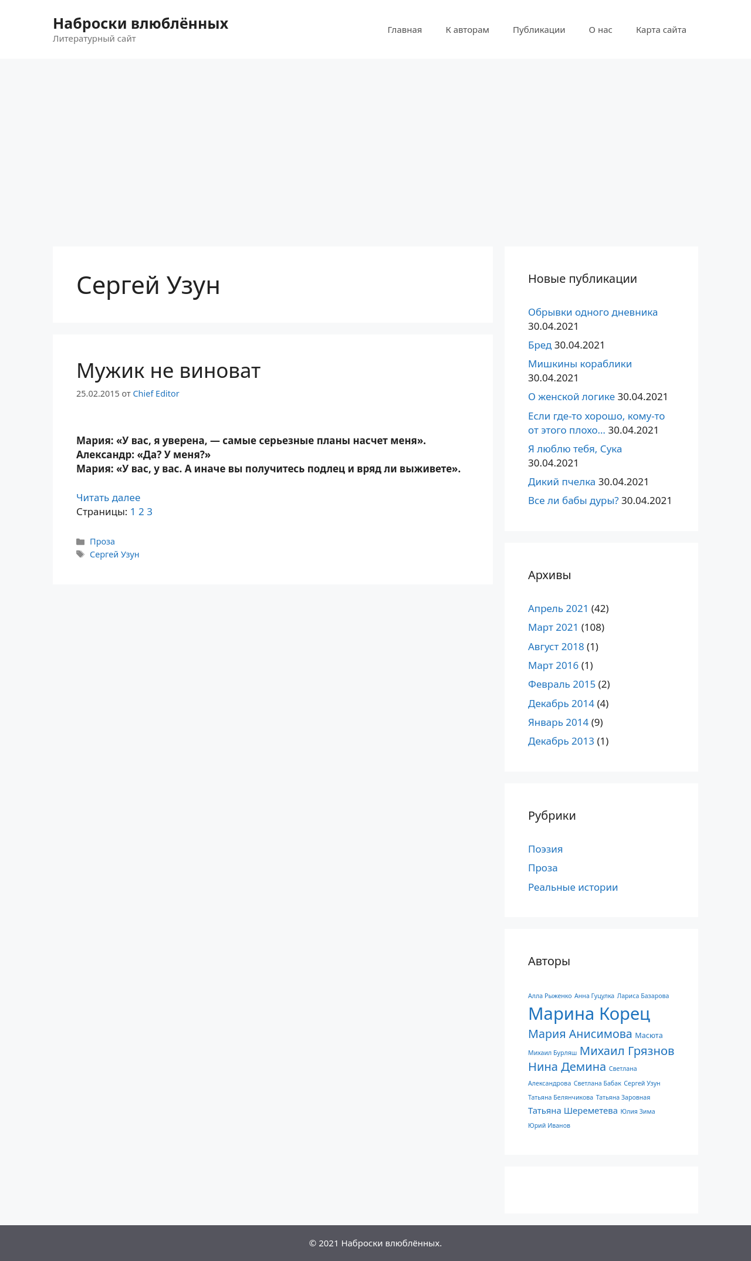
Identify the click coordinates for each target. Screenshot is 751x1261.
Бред (540, 344)
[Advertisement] (375, 147)
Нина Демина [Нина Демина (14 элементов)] (567, 1066)
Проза (102, 541)
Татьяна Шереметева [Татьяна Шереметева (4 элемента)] (573, 1110)
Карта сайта (661, 29)
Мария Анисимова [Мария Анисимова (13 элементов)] (580, 1034)
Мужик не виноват (168, 370)
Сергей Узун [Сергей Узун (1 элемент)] (642, 1083)
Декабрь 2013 (561, 741)
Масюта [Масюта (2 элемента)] (648, 1035)
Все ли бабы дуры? (573, 500)
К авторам (467, 29)
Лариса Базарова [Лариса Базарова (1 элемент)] (643, 996)
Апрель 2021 (558, 608)
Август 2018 (556, 646)
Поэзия (545, 849)
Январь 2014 (558, 722)
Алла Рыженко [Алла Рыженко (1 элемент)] (550, 996)
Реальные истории (573, 887)
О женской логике (571, 396)
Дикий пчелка (562, 481)
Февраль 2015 (562, 684)
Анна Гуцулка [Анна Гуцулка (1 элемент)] (594, 996)
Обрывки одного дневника (593, 312)
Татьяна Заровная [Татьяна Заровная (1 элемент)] (623, 1097)
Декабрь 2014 (561, 703)
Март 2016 (553, 665)
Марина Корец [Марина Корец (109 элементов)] (589, 1013)
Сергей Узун (115, 554)
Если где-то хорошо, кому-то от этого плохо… (596, 423)
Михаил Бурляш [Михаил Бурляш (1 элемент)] (552, 1053)
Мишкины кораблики (580, 363)
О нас (601, 29)
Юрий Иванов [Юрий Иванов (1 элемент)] (549, 1125)
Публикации (539, 29)
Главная (404, 29)
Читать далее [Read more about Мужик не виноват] (108, 497)
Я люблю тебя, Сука (575, 448)
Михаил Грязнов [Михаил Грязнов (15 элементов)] (627, 1050)
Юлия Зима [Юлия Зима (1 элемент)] (637, 1111)
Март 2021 (553, 627)
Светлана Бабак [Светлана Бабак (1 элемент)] (597, 1083)
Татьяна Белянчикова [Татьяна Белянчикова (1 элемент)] (560, 1097)
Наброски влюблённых (140, 23)
